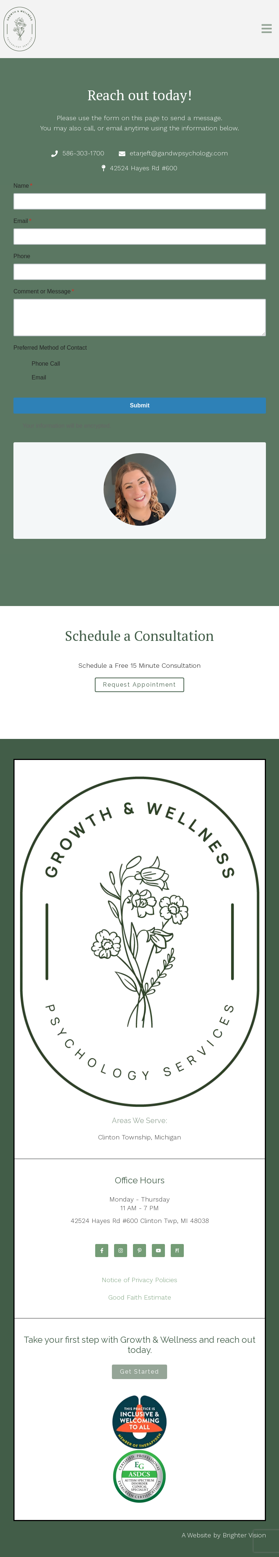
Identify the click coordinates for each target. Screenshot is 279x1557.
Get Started (139, 1371)
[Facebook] (101, 1250)
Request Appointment (139, 684)
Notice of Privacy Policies (139, 1280)
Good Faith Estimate (139, 1297)
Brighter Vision (244, 1535)
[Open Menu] (267, 29)
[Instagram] (120, 1250)
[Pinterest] (139, 1250)
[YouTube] (158, 1250)
